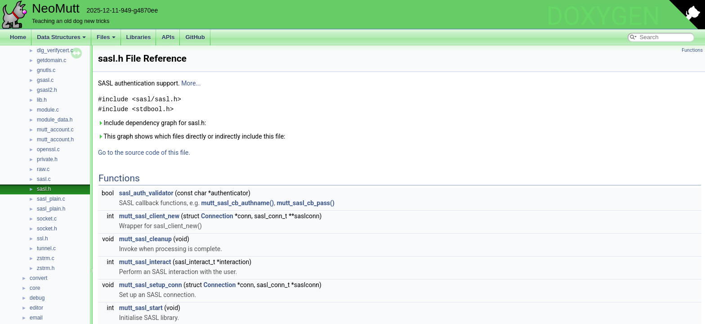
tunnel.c (46, 248)
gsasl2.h (47, 90)
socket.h (47, 228)
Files (106, 37)
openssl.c (48, 149)
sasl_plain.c (51, 199)
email (36, 318)
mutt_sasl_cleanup (145, 239)
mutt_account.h (55, 139)
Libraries (138, 37)
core (35, 288)
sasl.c (44, 179)
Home (18, 37)
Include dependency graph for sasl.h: (152, 122)
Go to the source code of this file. (144, 152)
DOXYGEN (603, 16)
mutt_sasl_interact (145, 262)
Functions (692, 50)
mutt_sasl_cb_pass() (305, 203)
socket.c (47, 219)
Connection (217, 216)
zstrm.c (45, 258)
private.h (47, 159)
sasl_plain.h (51, 209)
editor (36, 308)
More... (191, 83)
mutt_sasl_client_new (149, 216)
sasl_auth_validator (146, 193)
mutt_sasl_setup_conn (150, 284)
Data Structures (61, 37)
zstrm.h (45, 268)
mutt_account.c (55, 129)
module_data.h (54, 120)
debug (37, 298)
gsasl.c (45, 80)
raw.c (43, 169)
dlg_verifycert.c (55, 50)
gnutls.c (46, 70)
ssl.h (42, 238)
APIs (167, 37)
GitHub (195, 37)
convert (38, 278)
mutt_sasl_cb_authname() (237, 203)
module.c (48, 110)
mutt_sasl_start (141, 307)
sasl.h (44, 189)
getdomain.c (51, 60)
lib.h (42, 100)
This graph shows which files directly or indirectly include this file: (192, 136)
